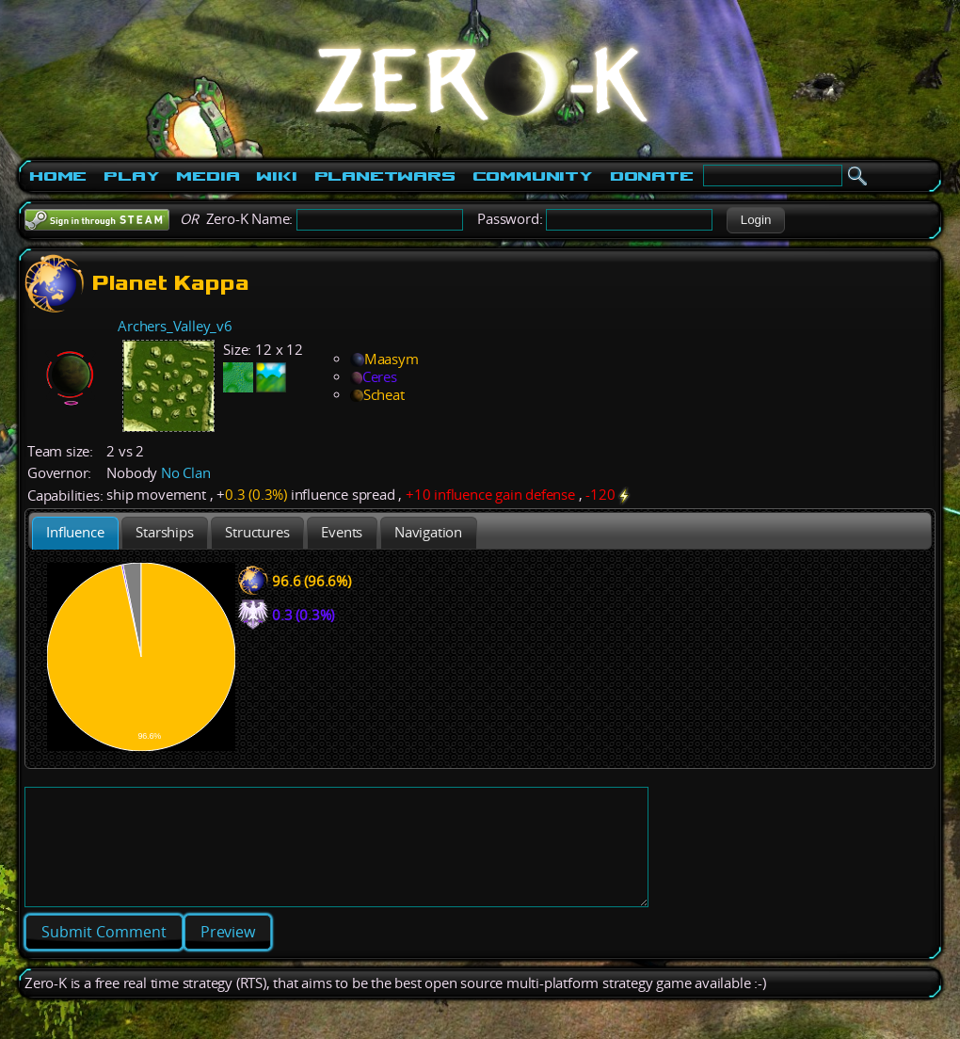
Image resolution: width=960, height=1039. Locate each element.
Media (207, 176)
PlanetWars (385, 176)
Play (131, 176)
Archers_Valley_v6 (175, 326)
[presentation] (75, 533)
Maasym (384, 359)
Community (532, 176)
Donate (652, 176)
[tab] (75, 533)
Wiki (276, 176)
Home (58, 176)
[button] (755, 220)
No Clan (186, 473)
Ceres (373, 377)
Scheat (377, 395)
